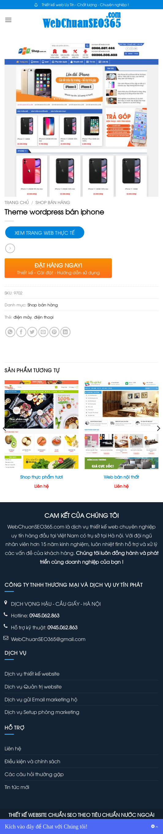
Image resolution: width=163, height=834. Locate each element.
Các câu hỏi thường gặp (34, 774)
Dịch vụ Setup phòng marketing (42, 711)
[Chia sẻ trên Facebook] (21, 332)
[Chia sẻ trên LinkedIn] (65, 332)
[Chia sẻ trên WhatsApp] (10, 332)
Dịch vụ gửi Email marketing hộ (41, 699)
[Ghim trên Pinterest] (54, 332)
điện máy (22, 317)
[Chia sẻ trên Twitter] (32, 332)
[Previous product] (10, 248)
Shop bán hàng (53, 202)
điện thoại (44, 317)
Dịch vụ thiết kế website (32, 673)
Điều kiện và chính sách (32, 761)
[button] (8, 19)
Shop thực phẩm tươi (41, 477)
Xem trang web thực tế (45, 232)
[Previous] (5, 441)
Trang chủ (17, 202)
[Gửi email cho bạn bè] (43, 332)
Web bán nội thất (121, 477)
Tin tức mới (17, 786)
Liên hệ (13, 748)
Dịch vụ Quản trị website (33, 686)
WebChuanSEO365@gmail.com (48, 638)
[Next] (158, 441)
